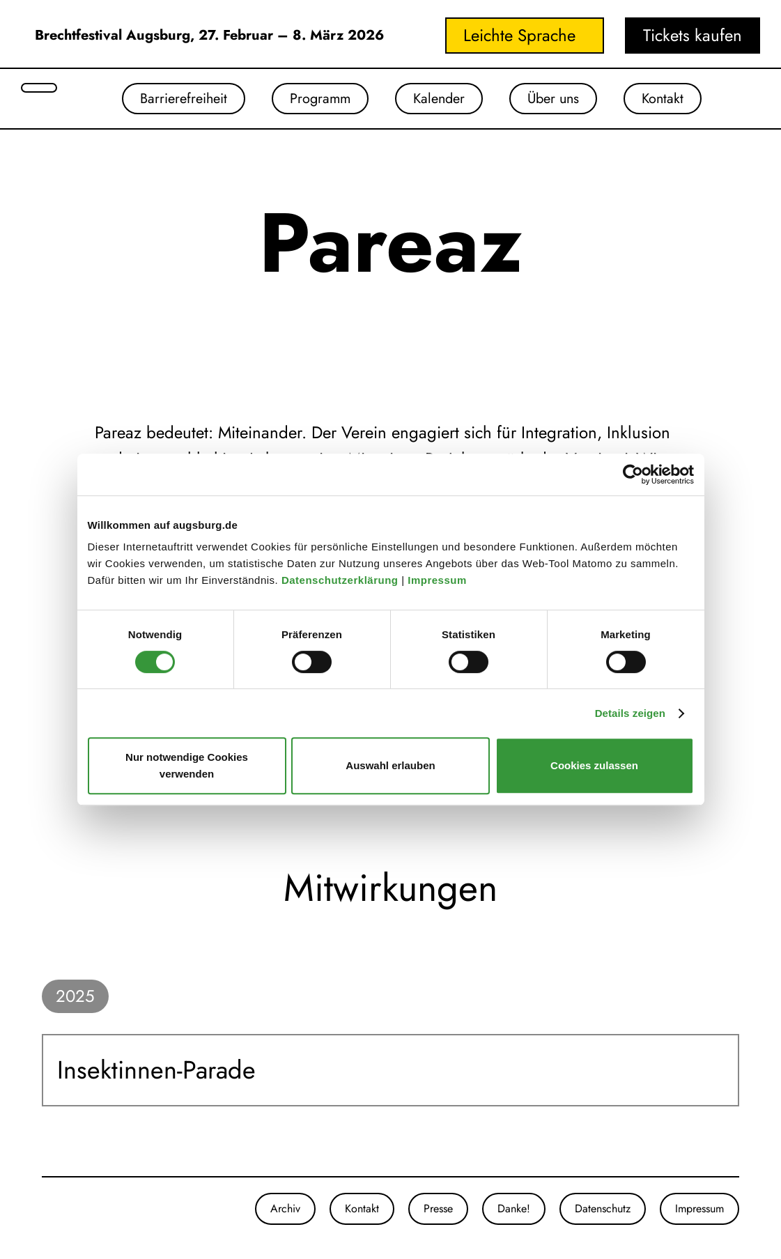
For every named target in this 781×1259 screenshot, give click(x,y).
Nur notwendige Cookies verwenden (186, 765)
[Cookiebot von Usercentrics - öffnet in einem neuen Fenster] (633, 474)
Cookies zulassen (594, 765)
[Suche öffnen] (39, 88)
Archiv (285, 1213)
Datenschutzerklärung (341, 580)
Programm (305, 100)
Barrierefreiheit (154, 100)
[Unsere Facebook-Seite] (55, 1213)
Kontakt (683, 100)
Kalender (436, 100)
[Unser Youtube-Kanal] (69, 1213)
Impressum (439, 580)
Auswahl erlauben (390, 765)
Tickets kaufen (692, 35)
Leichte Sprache (519, 35)
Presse (438, 1213)
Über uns (563, 100)
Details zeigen (630, 713)
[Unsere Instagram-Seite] (41, 1213)
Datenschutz (603, 1213)
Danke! (513, 1213)
